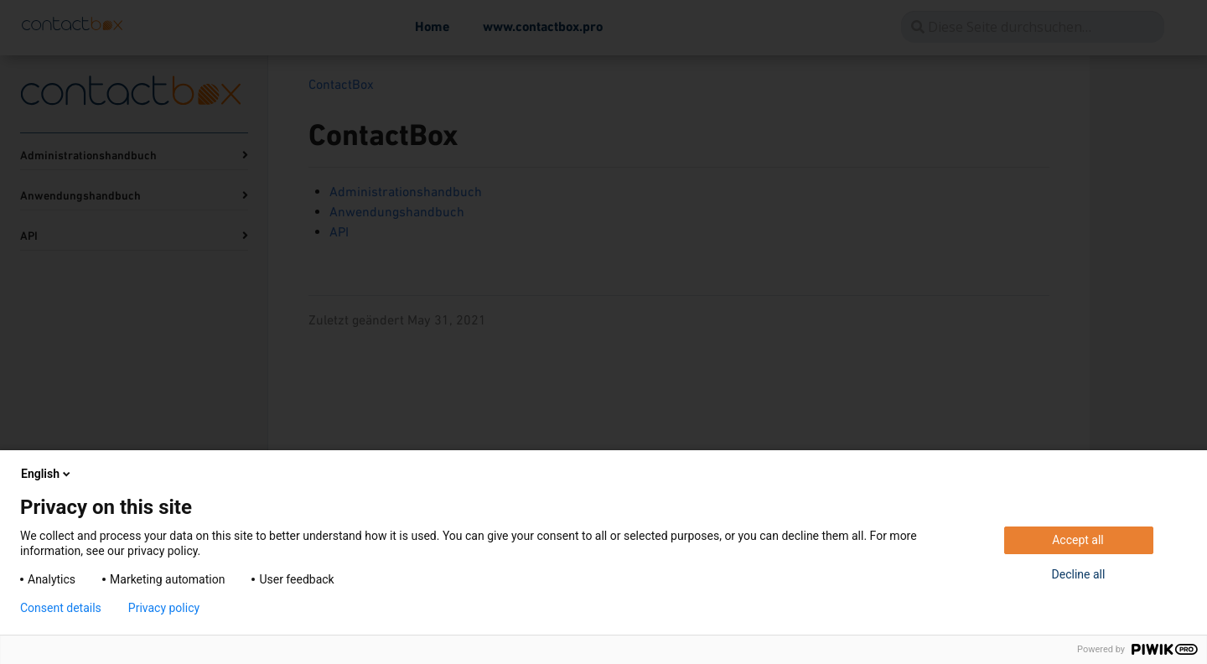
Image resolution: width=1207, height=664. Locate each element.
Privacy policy (163, 608)
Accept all (1078, 540)
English (47, 473)
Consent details (60, 608)
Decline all (1079, 574)
